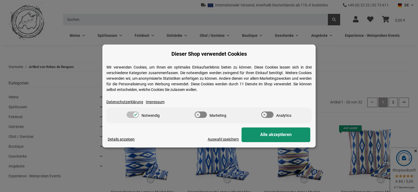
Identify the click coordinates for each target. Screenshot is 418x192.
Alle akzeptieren (283, 134)
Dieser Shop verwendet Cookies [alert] (209, 54)
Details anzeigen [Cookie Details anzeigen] (121, 139)
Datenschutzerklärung (124, 102)
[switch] (133, 114)
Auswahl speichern (238, 139)
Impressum (155, 102)
